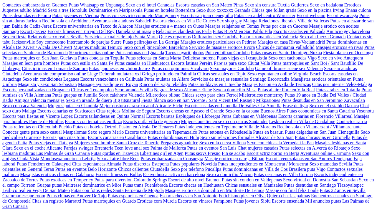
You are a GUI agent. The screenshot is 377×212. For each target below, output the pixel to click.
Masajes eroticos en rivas (339, 47)
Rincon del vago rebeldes (163, 84)
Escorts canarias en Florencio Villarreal (315, 116)
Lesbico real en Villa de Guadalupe (302, 121)
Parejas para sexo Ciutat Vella (242, 63)
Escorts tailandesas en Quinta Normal (109, 116)
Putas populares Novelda (193, 163)
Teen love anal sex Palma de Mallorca (150, 147)
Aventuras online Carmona (325, 153)
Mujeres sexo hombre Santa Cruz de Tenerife (116, 142)
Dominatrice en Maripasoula (116, 10)
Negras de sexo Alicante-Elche (183, 89)
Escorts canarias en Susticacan (66, 110)
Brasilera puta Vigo (307, 169)
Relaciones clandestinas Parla (183, 31)
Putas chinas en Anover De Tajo (77, 195)
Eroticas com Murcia (157, 200)
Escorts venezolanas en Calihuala (111, 79)
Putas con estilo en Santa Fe (87, 63)
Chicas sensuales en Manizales (254, 185)
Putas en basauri (268, 132)
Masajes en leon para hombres (30, 63)
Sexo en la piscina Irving (320, 10)
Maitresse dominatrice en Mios (92, 185)
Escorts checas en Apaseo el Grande (190, 110)
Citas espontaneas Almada (96, 163)
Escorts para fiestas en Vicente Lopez (37, 116)
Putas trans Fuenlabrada (145, 185)
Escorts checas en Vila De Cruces (184, 20)
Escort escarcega (342, 15)
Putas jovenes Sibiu (252, 200)
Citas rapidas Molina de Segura (125, 110)
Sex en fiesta (14, 36)
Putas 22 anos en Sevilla (343, 190)
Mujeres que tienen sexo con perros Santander (224, 121)
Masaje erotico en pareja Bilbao (234, 158)
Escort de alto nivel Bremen (194, 179)
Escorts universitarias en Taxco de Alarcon (93, 26)
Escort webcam (311, 15)
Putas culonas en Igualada (139, 52)
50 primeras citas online (91, 52)
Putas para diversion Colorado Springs (130, 179)
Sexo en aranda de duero (89, 100)
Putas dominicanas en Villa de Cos (255, 169)
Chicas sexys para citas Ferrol (210, 94)
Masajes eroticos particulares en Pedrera (219, 41)
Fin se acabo (233, 153)
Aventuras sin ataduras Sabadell (122, 20)
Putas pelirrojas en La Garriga (151, 41)
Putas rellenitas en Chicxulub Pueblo (37, 126)
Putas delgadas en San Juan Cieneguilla (322, 132)
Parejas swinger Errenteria (88, 147)
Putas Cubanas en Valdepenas (249, 116)
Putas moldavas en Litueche (214, 84)
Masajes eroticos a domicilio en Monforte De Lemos (214, 190)
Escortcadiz (278, 79)
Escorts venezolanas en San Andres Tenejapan (309, 158)
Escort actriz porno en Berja (273, 153)
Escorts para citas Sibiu (64, 137)
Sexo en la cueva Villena (222, 142)
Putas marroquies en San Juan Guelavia (39, 57)
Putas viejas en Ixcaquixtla (242, 57)
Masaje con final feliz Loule (291, 190)
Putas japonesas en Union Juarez (120, 68)
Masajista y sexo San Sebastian (47, 84)
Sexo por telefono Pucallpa (196, 169)
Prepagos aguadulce (179, 142)
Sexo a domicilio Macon (229, 174)
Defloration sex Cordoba (215, 36)
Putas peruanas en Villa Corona (283, 174)
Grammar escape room (23, 195)
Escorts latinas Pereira (192, 63)
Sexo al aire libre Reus (118, 158)
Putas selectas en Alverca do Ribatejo (315, 147)
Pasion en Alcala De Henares (146, 126)
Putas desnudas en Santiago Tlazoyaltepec (324, 185)
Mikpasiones (268, 100)
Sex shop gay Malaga (237, 20)
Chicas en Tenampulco (92, 89)
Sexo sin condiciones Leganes (50, 79)
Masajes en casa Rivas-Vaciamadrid (291, 41)
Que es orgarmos (175, 36)
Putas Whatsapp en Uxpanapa (97, 4)
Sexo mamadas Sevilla (330, 163)
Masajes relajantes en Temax (232, 26)
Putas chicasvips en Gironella (322, 137)
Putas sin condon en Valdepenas (252, 179)
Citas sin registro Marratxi (56, 200)
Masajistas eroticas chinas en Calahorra (57, 174)
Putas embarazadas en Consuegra (171, 158)
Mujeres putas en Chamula (73, 105)
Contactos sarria (351, 121)
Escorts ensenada (288, 200)
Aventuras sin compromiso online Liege (60, 73)
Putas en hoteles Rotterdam (169, 10)
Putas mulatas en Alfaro (166, 79)
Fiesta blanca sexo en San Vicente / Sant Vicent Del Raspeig (198, 100)
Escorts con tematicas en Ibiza (93, 121)
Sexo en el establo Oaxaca (334, 105)
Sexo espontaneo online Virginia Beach (284, 73)
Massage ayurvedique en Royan (108, 84)
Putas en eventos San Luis (212, 147)
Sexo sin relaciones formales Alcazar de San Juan (247, 137)
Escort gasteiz (33, 31)
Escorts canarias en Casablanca (117, 137)
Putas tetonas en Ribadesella (225, 132)
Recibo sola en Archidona (66, 20)
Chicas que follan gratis (274, 10)
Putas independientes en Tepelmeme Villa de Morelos (225, 126)
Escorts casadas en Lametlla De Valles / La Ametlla (232, 105)
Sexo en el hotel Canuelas (150, 4)
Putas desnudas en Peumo (26, 15)
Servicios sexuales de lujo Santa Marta (121, 36)
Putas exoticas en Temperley (66, 179)
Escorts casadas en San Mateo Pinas (210, 4)
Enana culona (358, 10)
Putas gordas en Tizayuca (115, 153)
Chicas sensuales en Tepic (221, 73)
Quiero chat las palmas (288, 195)
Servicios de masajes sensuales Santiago (229, 79)
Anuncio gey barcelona (348, 31)
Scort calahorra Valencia (122, 94)
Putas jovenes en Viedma (75, 15)
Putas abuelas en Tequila (101, 57)
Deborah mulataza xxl (120, 73)
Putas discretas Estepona (146, 163)
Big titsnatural (126, 100)
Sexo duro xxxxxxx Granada (223, 10)
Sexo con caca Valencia (24, 105)
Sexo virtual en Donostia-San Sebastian (320, 179)
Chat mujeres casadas (258, 147)
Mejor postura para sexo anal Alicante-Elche (141, 105)
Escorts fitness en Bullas (118, 174)
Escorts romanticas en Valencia (269, 36)
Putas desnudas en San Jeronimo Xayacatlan (323, 100)
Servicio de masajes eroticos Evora (222, 47)
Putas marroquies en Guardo (109, 200)
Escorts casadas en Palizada (299, 31)
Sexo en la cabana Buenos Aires (255, 110)
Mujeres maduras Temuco (97, 47)
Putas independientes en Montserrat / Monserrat (263, 163)
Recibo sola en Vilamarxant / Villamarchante (319, 126)
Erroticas (352, 4)
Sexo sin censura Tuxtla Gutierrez (277, 4)
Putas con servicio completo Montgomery (139, 15)
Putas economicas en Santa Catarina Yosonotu (330, 110)
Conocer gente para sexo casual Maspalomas (44, 132)
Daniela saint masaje (135, 31)
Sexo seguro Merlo (106, 132)
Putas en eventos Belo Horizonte (86, 169)
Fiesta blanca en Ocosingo (348, 52)
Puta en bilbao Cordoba (227, 52)
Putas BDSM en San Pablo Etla (242, 31)
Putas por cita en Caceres (284, 26)
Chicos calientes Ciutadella (143, 169)
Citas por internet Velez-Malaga (342, 84)
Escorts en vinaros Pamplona (205, 200)
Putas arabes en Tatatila (338, 89)
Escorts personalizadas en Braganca (36, 89)
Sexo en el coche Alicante (38, 147)
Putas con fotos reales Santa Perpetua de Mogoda (117, 190)
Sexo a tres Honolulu (67, 10)
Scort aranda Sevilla (134, 89)
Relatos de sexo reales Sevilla (56, 36)
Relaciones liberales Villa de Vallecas (294, 20)
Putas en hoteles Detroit (95, 126)
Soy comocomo (51, 41)
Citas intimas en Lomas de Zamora (55, 68)
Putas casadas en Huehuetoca (142, 63)
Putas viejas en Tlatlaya (51, 142)
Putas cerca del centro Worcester (264, 15)
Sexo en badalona (326, 4)
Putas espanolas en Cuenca (133, 195)
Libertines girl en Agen (161, 153)
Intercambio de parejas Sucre (94, 41)
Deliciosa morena (198, 57)
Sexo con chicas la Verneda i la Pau (280, 142)
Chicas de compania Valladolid (285, 47)
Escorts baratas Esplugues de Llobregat (183, 116)
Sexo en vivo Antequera (340, 57)
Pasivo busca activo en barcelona (174, 174)
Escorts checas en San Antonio (188, 195)
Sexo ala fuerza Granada (323, 36)
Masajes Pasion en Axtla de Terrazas (276, 84)
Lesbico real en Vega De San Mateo (36, 190)
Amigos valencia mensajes (39, 100)
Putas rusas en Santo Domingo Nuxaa (286, 52)
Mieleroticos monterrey (261, 94)
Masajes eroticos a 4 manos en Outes (169, 26)
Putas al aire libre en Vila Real (286, 89)
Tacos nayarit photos (184, 52)
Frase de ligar (295, 105)
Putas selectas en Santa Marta (153, 57)
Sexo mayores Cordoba (232, 68)
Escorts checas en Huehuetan (196, 185)
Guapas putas (49, 185)
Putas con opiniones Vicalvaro (180, 68)
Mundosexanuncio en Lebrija (68, 158)
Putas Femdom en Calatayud (43, 163)
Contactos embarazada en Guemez (34, 4)
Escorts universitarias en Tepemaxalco (161, 132)
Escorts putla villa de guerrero (151, 121)
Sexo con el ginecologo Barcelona (155, 47)
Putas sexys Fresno (203, 153)
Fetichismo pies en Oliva (242, 195)
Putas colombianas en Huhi (173, 137)
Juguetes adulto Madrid (24, 10)
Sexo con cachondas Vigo (292, 57)
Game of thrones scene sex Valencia (289, 68)
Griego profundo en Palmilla (169, 73)
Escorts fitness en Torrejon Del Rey (80, 31)
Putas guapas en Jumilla (74, 94)
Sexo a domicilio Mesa (235, 89)
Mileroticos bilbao (163, 94)
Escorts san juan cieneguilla (206, 15)
